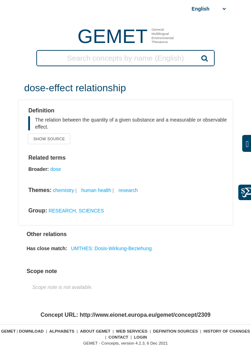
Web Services (131, 331)
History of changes (226, 331)
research (127, 190)
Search (204, 58)
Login (140, 337)
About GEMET (95, 331)
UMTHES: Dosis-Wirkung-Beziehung (111, 248)
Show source (49, 139)
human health (96, 190)
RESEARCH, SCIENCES (76, 211)
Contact (118, 337)
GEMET (113, 36)
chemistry (63, 190)
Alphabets (61, 331)
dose (55, 169)
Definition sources (175, 331)
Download (31, 331)
